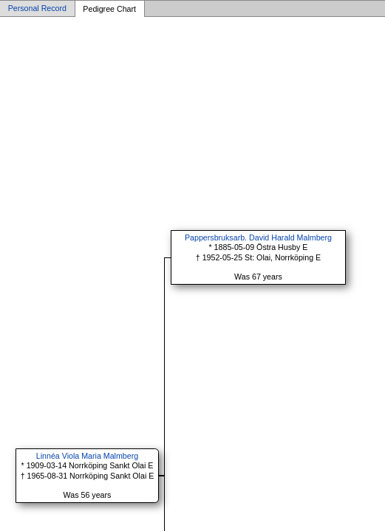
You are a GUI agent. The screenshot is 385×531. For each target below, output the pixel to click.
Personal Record (37, 8)
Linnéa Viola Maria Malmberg (87, 455)
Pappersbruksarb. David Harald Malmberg (258, 237)
